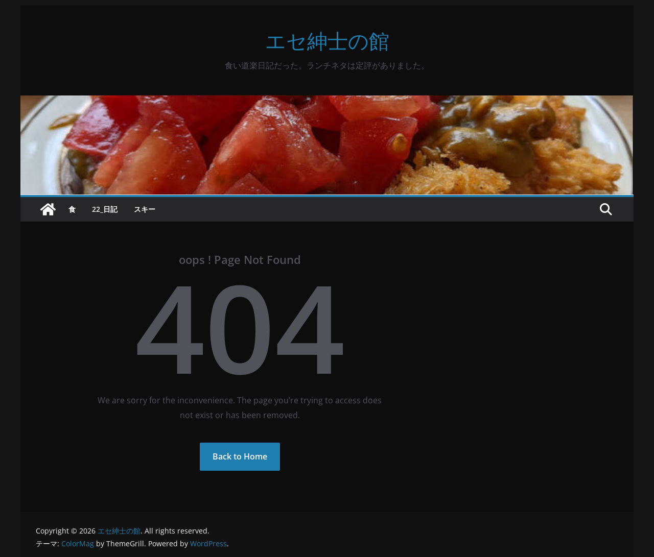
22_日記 (105, 209)
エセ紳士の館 (327, 41)
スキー (144, 209)
